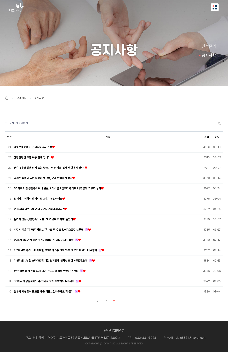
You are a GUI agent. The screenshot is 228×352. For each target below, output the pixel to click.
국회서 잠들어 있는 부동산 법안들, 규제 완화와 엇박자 (43, 178)
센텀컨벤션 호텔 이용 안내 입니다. (32, 157)
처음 (97, 301)
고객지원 (21, 98)
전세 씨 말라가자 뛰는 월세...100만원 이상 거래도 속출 (44, 240)
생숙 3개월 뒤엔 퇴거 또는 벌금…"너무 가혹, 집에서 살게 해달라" (49, 167)
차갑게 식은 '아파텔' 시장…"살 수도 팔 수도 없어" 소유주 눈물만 (49, 229)
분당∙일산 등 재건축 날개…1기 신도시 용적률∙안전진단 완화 (46, 271)
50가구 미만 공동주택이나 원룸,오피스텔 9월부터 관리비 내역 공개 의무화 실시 (57, 188)
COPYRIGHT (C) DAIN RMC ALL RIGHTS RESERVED (114, 343)
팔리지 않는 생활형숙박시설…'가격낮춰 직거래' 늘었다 (43, 219)
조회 (206, 137)
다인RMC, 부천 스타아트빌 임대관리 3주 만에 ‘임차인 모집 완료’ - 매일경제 (55, 250)
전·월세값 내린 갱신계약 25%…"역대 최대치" (39, 209)
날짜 (216, 137)
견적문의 (209, 46)
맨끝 (130, 301)
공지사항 (209, 55)
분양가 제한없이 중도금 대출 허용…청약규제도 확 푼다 (43, 291)
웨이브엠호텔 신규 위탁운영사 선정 (33, 147)
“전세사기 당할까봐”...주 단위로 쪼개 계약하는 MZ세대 (44, 281)
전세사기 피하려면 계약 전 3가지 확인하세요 (38, 198)
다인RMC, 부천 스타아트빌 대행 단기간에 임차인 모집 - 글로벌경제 (51, 260)
